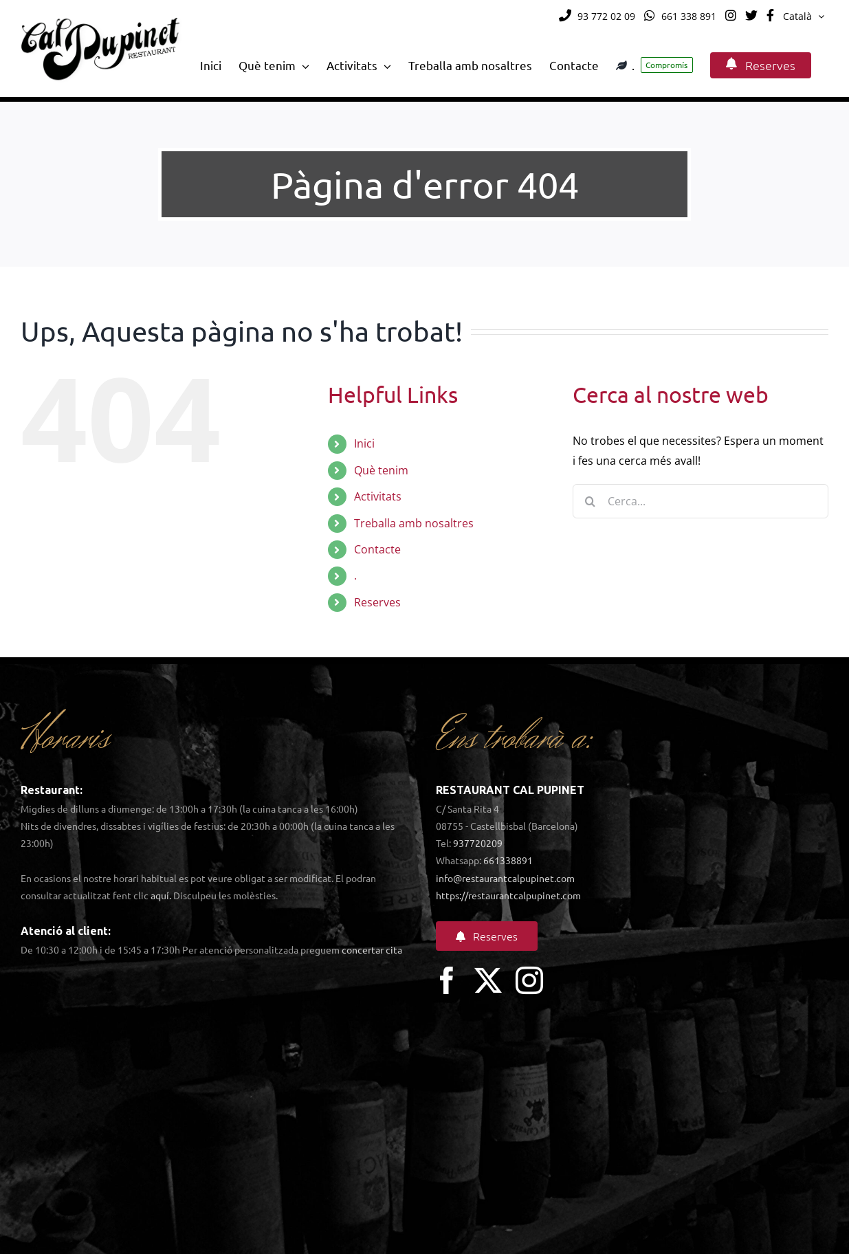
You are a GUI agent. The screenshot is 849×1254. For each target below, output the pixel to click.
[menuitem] (803, 16)
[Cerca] (590, 501)
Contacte (377, 549)
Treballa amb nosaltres (414, 523)
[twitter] (488, 980)
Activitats (377, 496)
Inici (364, 443)
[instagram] (529, 980)
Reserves (377, 602)
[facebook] (447, 980)
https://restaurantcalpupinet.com (508, 895)
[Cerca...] (700, 501)
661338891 (508, 860)
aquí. (161, 895)
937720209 (478, 843)
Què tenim (381, 470)
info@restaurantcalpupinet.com (505, 878)
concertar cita (372, 949)
